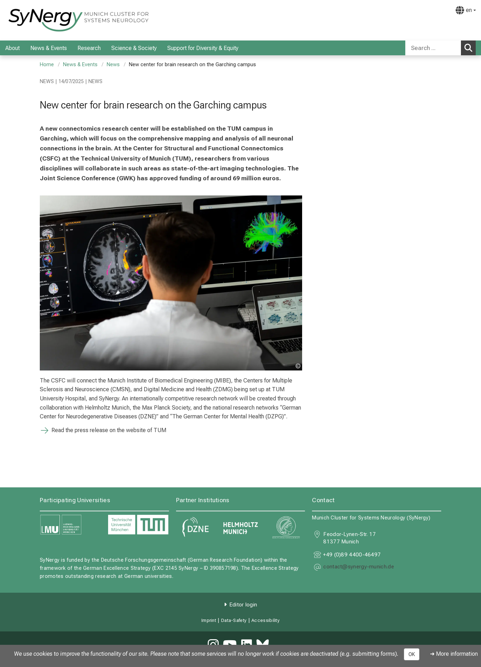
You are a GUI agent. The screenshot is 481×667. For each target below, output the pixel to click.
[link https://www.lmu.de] (70, 525)
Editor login (243, 604)
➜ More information (454, 653)
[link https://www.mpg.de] (286, 527)
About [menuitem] (12, 48)
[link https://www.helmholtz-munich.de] (240, 527)
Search (470, 47)
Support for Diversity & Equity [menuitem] (202, 48)
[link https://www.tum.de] (138, 525)
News (113, 65)
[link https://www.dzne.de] (195, 527)
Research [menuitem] (89, 48)
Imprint (208, 620)
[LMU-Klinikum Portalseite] (47, 20)
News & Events (80, 65)
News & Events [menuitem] (48, 48)
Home (47, 65)
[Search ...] (433, 47)
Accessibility (265, 620)
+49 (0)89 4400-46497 (352, 554)
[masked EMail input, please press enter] (358, 567)
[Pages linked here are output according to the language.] (466, 10)
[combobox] (440, 47)
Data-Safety (233, 620)
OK (411, 654)
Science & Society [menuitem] (134, 48)
